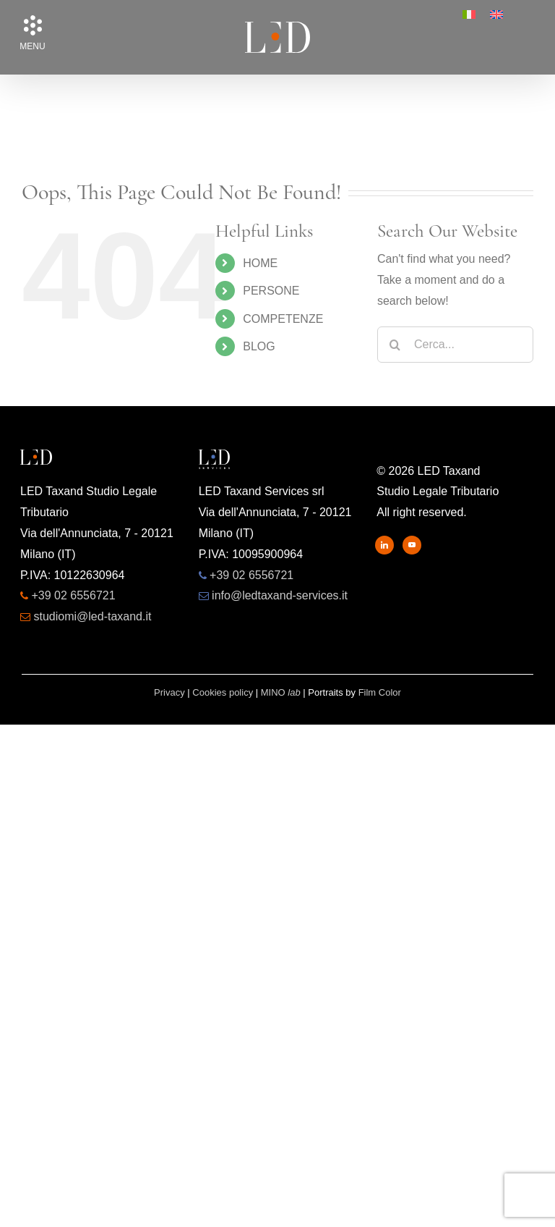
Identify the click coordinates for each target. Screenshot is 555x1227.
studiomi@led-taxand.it (92, 616)
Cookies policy (222, 692)
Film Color (379, 692)
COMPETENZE (283, 319)
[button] (32, 25)
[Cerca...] (455, 344)
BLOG (259, 346)
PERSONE (271, 290)
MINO (281, 692)
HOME (260, 263)
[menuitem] (469, 14)
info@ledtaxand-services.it (280, 595)
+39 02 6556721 (73, 595)
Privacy (169, 692)
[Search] (395, 344)
